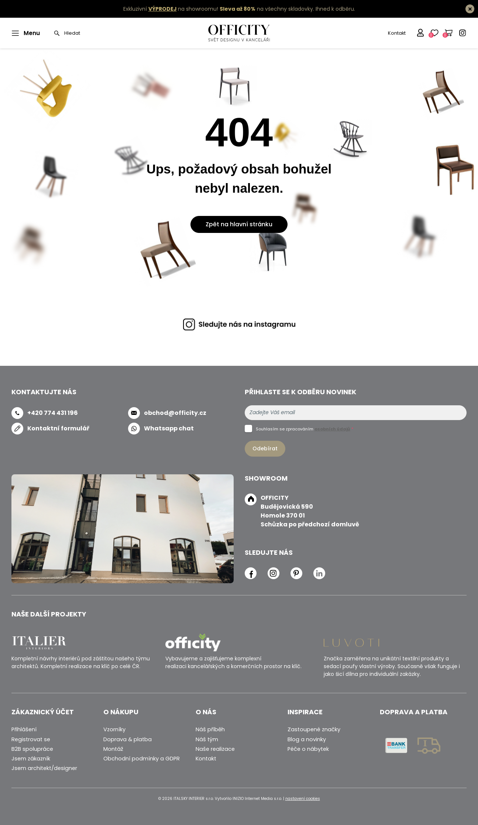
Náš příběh (210, 729)
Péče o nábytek (308, 749)
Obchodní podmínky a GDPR (141, 758)
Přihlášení (24, 729)
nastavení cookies (302, 798)
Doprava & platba (127, 739)
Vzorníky (114, 729)
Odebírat (265, 448)
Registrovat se (30, 739)
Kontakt (397, 33)
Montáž (113, 749)
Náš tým (207, 739)
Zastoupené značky (314, 729)
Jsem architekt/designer (44, 768)
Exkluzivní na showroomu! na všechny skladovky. (218, 9)
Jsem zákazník (30, 758)
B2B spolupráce (32, 749)
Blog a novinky (307, 739)
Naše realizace (215, 749)
